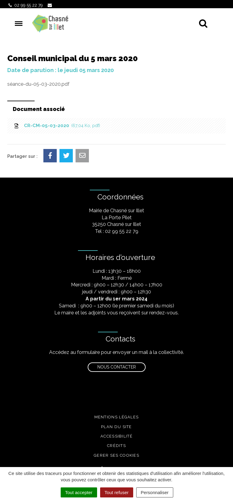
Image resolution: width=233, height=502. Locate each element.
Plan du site (116, 426)
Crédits (116, 445)
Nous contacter (116, 367)
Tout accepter (79, 492)
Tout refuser (117, 492)
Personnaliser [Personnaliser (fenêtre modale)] (155, 492)
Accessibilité (116, 436)
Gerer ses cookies (116, 455)
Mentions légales (116, 417)
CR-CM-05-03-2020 (56, 126)
